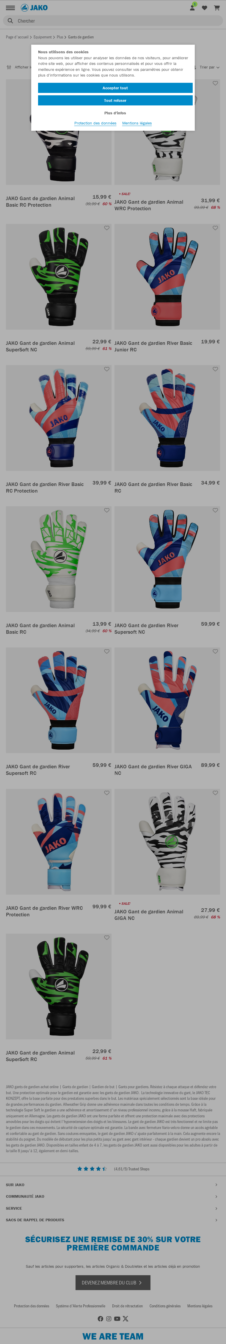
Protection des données (95, 123)
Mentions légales (137, 123)
